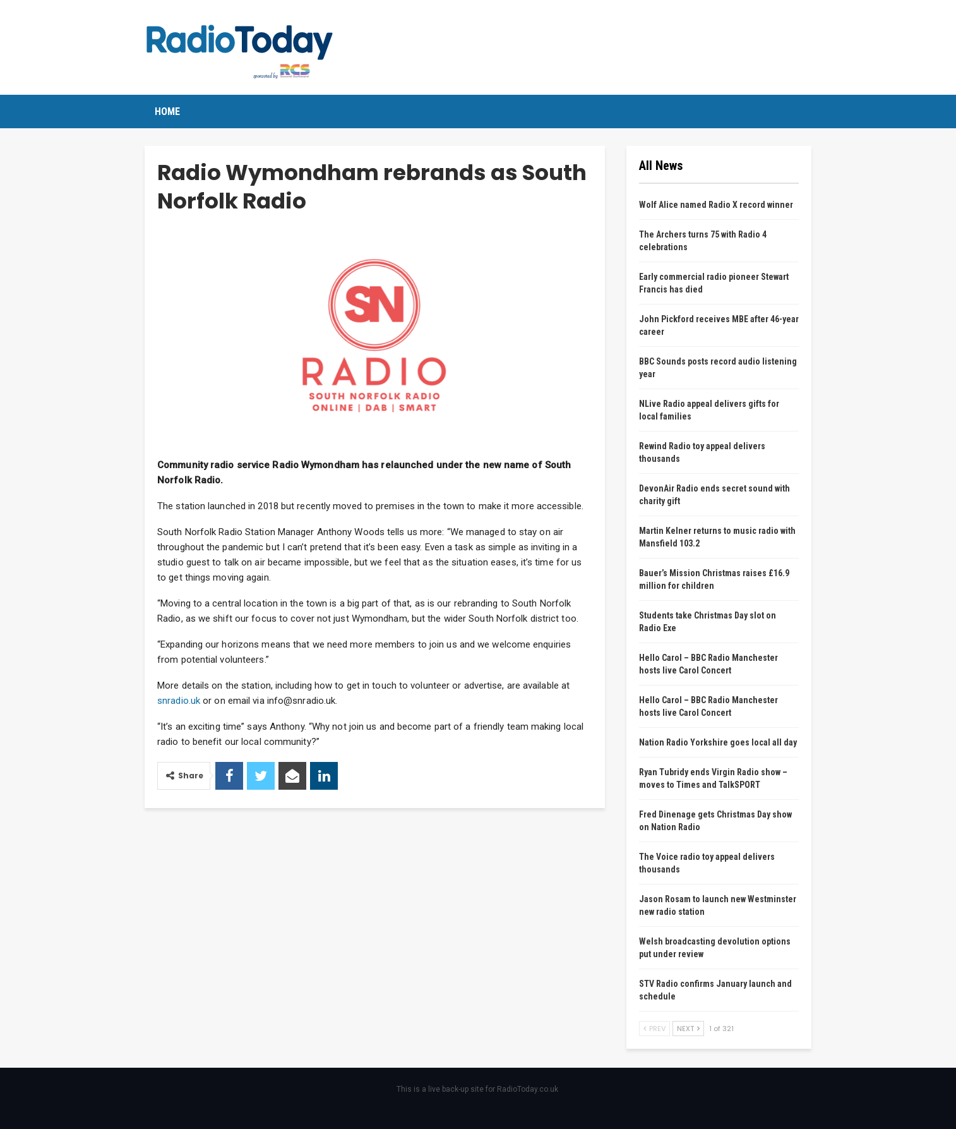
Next (688, 1028)
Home (167, 112)
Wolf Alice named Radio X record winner (716, 205)
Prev (654, 1028)
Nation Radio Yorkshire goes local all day (718, 742)
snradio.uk (178, 700)
